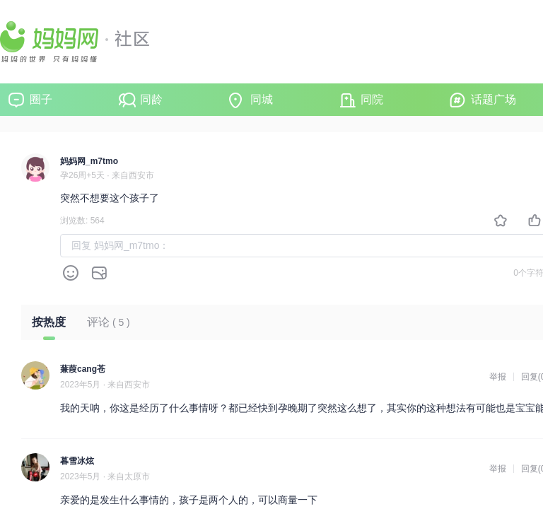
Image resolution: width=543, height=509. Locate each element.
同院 (372, 99)
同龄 (151, 99)
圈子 (41, 99)
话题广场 (493, 99)
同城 (261, 99)
